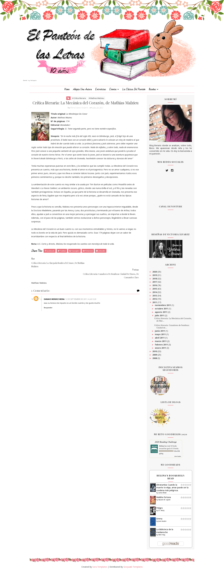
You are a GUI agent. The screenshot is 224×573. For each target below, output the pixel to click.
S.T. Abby (159, 512)
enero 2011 (158, 349)
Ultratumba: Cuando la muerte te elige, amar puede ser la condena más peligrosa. (170, 489)
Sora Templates (99, 568)
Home (67, 91)
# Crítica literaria (79, 99)
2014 (152, 293)
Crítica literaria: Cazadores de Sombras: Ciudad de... (169, 327)
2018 (152, 280)
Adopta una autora (82, 91)
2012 (152, 300)
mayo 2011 (158, 336)
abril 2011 (158, 339)
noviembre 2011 (161, 306)
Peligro (157, 509)
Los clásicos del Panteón (133, 91)
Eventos (113, 91)
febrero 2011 (159, 346)
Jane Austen (160, 523)
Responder (51, 308)
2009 (152, 356)
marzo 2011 (159, 342)
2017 (152, 283)
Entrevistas (100, 91)
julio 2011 (158, 317)
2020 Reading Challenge (164, 443)
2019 (152, 276)
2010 (152, 353)
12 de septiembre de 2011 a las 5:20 (83, 300)
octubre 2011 (159, 310)
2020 (152, 273)
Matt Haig (159, 536)
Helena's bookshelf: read (168, 478)
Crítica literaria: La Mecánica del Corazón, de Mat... (170, 321)
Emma (157, 520)
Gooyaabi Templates (133, 568)
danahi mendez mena (57, 300)
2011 (152, 304)
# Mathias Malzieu (96, 99)
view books (175, 458)
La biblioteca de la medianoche (162, 532)
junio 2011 (158, 332)
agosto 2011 (159, 313)
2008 (152, 359)
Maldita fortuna (161, 498)
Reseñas (152, 91)
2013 (152, 297)
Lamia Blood (160, 494)
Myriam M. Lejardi (162, 501)
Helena (159, 448)
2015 (152, 290)
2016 (152, 286)
